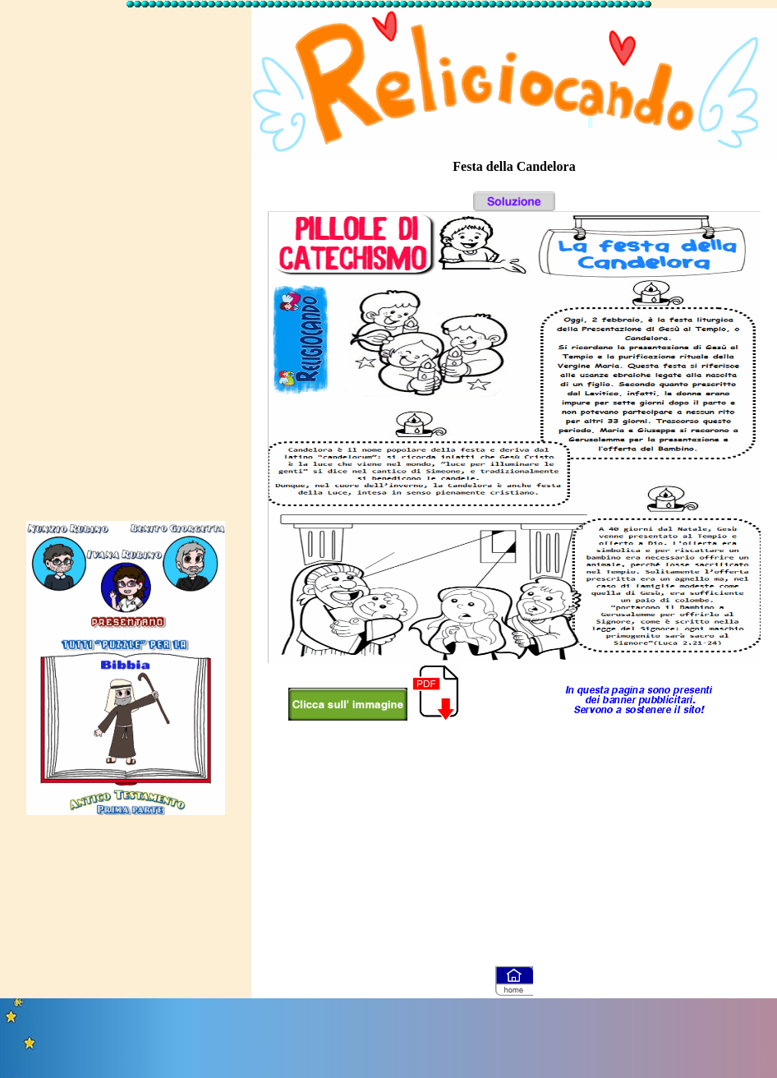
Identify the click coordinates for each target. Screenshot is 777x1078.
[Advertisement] (125, 257)
